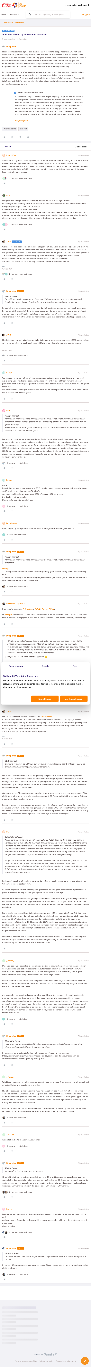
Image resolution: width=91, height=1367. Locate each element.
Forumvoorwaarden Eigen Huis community (34, 1361)
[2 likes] (17, 178)
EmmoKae (11, 155)
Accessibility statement (66, 1361)
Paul (8, 411)
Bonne (9, 1209)
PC (7, 832)
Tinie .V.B (10, 1134)
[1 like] (15, 355)
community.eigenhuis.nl (77, 5)
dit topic (8, 615)
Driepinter (11, 46)
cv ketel (23, 129)
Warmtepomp (10, 129)
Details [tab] (45, 666)
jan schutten (11, 523)
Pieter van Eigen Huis (15, 604)
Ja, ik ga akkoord (73, 699)
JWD (8, 241)
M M (8, 195)
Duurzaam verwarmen (14, 22)
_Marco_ (10, 961)
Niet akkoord (45, 699)
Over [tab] (75, 666)
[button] (85, 1361)
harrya (9, 373)
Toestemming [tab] (16, 666)
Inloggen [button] (86, 14)
